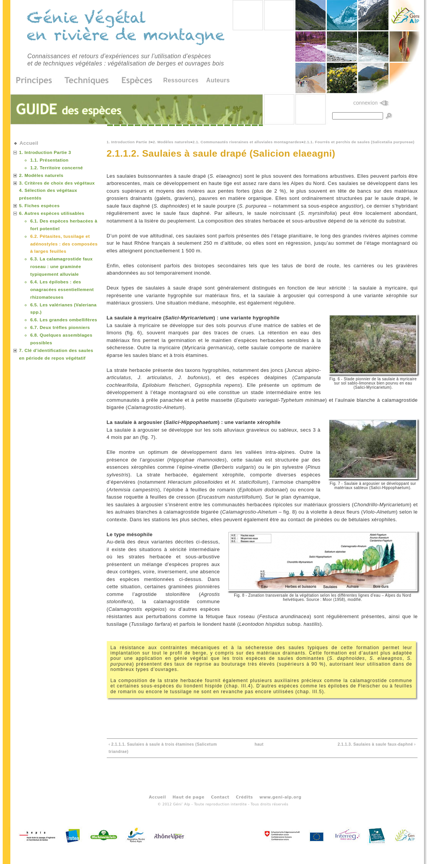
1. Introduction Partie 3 (129, 142)
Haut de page (188, 797)
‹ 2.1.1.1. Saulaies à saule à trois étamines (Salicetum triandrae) (163, 748)
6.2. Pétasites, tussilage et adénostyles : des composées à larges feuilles (64, 244)
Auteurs (218, 80)
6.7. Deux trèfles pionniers (60, 327)
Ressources (181, 80)
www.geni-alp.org (280, 797)
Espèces (134, 81)
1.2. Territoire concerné (56, 167)
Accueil (29, 143)
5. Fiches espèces (39, 205)
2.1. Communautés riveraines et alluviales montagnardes (246, 142)
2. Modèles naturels (171, 142)
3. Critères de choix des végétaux (57, 182)
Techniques (87, 81)
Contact (220, 797)
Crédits (244, 797)
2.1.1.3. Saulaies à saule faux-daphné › (377, 744)
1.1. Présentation (49, 159)
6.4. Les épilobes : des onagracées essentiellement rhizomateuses (62, 289)
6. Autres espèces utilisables (52, 213)
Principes (36, 81)
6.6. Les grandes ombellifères (63, 319)
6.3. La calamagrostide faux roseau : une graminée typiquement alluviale (61, 266)
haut (259, 744)
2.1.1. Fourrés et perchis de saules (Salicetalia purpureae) (358, 142)
